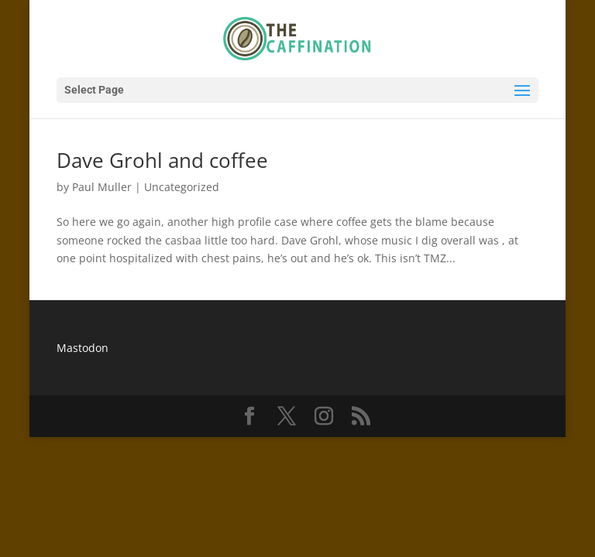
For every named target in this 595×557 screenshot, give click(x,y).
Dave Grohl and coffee (162, 160)
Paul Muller (102, 186)
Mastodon (82, 347)
